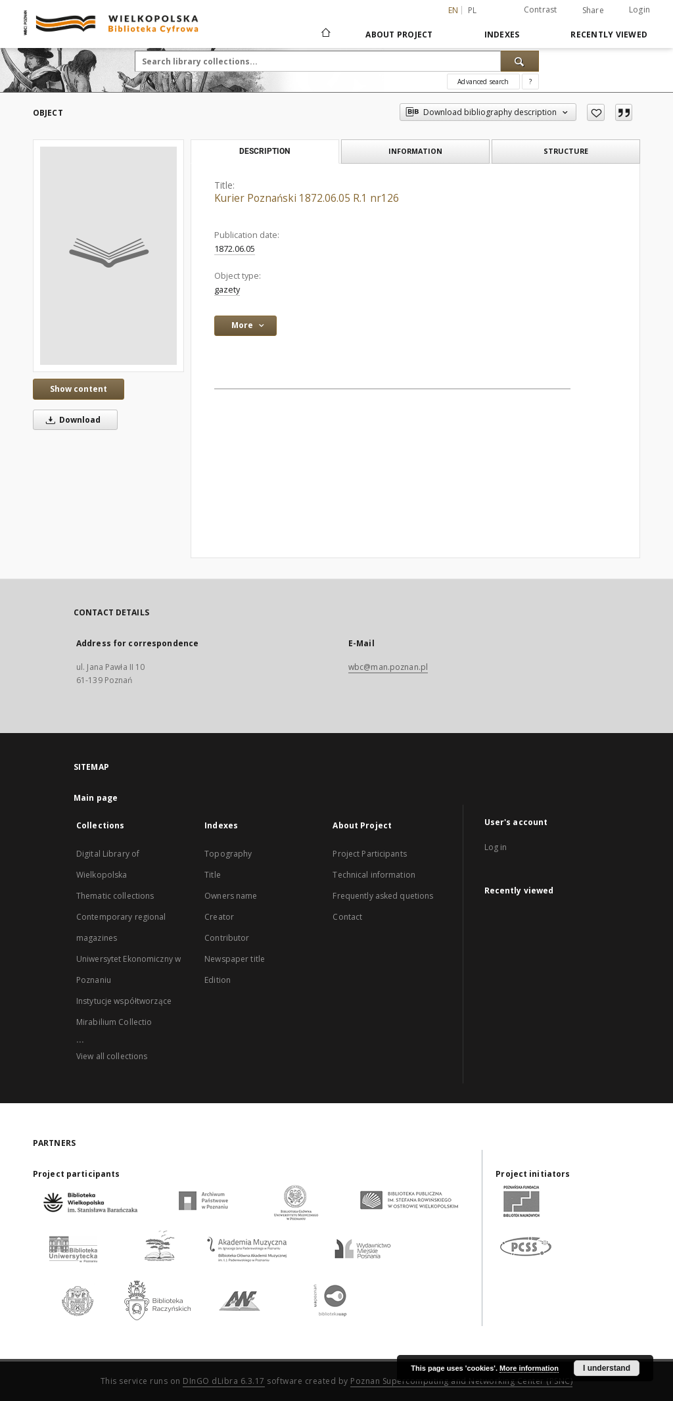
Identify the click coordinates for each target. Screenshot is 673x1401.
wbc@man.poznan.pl (388, 667)
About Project (398, 34)
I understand (606, 1368)
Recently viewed (608, 34)
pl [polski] (472, 10)
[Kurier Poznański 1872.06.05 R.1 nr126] (108, 256)
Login (639, 9)
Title (212, 874)
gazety (227, 289)
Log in (495, 847)
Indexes (502, 34)
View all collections (111, 1056)
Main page (96, 797)
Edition (217, 979)
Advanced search (483, 81)
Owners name (230, 895)
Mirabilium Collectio (114, 1022)
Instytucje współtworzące (124, 1001)
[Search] (520, 61)
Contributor (226, 937)
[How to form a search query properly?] (530, 81)
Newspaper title (234, 958)
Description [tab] (264, 151)
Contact (347, 916)
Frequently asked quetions (383, 895)
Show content (78, 388)
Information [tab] (415, 151)
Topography (228, 853)
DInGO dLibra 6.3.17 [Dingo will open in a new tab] (224, 1381)
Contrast (540, 9)
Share (593, 10)
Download (71, 419)
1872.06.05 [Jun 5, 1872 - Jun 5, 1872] (234, 248)
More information (529, 1368)
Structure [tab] (566, 151)
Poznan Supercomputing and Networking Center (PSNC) (461, 1381)
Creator (219, 916)
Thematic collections (115, 895)
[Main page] (325, 34)
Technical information (374, 874)
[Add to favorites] (596, 112)
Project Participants (369, 853)
